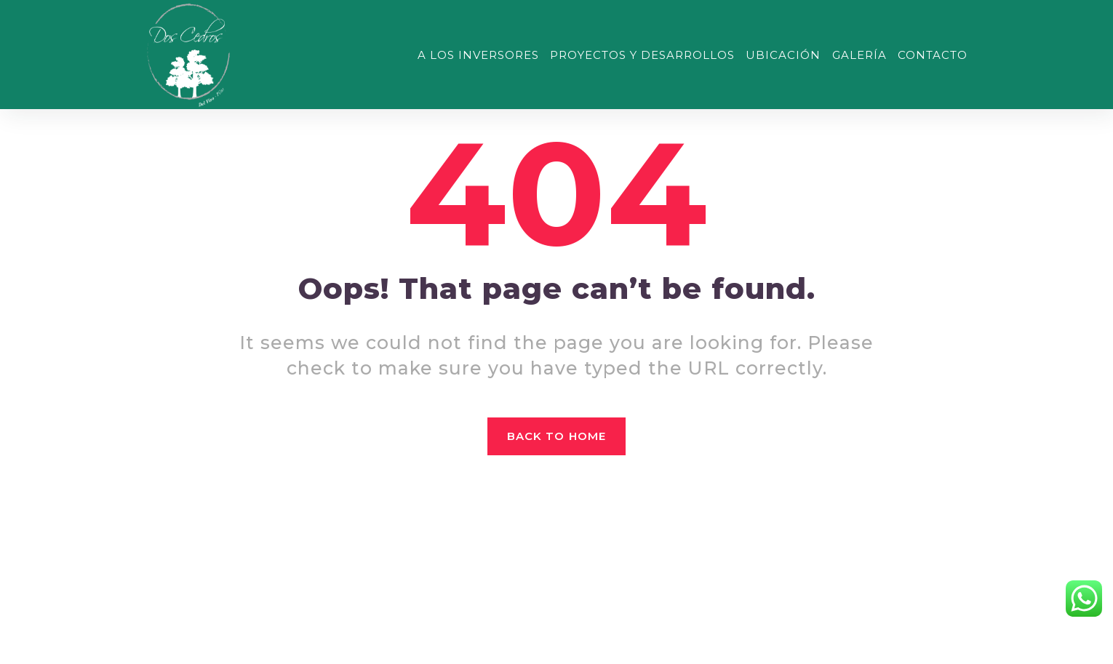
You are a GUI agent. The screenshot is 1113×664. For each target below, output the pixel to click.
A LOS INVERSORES (478, 55)
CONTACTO (933, 55)
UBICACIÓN (783, 55)
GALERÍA (859, 55)
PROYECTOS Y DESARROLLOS (642, 55)
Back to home (556, 436)
